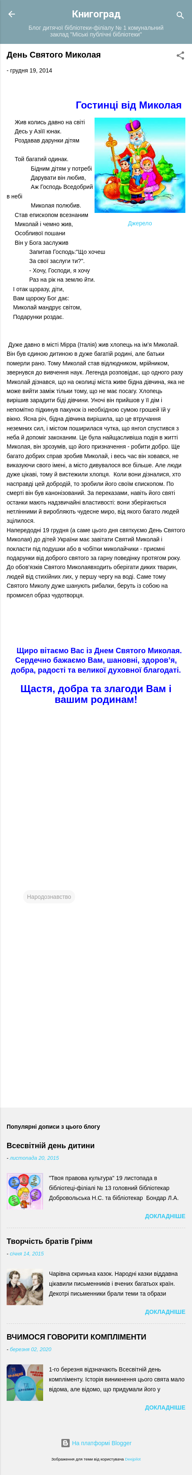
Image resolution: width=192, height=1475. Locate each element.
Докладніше (165, 1216)
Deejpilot (133, 1459)
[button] (180, 57)
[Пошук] (180, 16)
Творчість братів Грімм (49, 1241)
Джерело (140, 223)
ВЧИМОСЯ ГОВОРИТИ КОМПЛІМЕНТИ (76, 1337)
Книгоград (96, 14)
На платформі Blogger (96, 1443)
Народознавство (49, 896)
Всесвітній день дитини (51, 1146)
